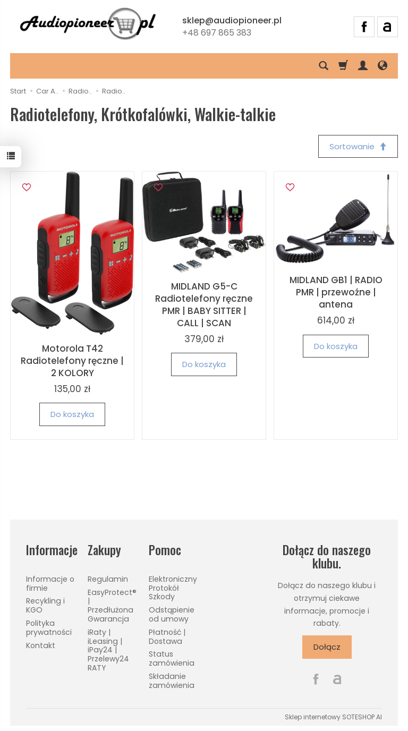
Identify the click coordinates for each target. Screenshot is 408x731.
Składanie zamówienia (171, 681)
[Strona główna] (87, 25)
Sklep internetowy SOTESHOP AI (333, 716)
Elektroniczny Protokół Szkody (173, 588)
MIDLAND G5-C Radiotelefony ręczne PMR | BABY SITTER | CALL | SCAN (204, 304)
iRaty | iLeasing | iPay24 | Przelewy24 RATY (108, 650)
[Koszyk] (343, 66)
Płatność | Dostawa (167, 637)
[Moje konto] (363, 66)
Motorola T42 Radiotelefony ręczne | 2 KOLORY (72, 360)
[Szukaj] (323, 66)
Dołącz (327, 646)
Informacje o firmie (50, 583)
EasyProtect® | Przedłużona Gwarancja (112, 605)
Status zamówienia (171, 658)
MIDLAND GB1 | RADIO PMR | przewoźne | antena (336, 292)
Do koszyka (72, 414)
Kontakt (40, 645)
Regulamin (108, 579)
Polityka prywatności (49, 628)
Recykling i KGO (45, 605)
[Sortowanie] (358, 146)
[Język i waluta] (382, 66)
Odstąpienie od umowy (171, 614)
